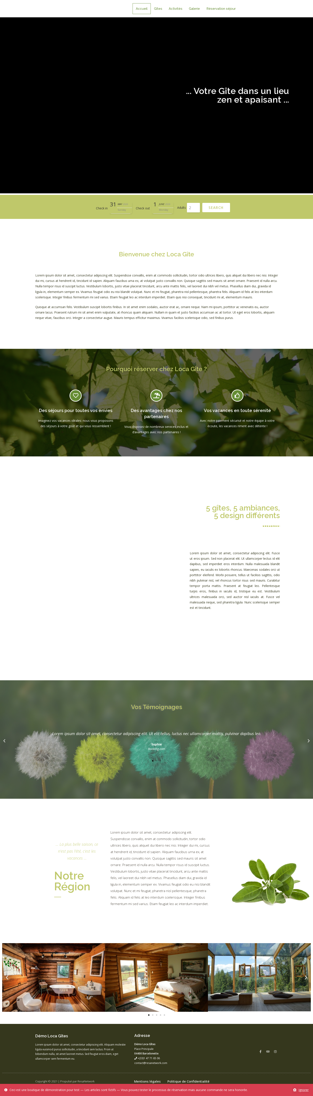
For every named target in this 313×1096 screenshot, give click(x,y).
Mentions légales (147, 1081)
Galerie (194, 9)
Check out (143, 208)
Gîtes (158, 9)
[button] (152, 760)
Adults (181, 207)
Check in (102, 208)
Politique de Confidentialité (188, 1081)
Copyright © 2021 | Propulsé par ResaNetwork (64, 1081)
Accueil (142, 9)
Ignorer (303, 1090)
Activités (175, 9)
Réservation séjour (221, 9)
